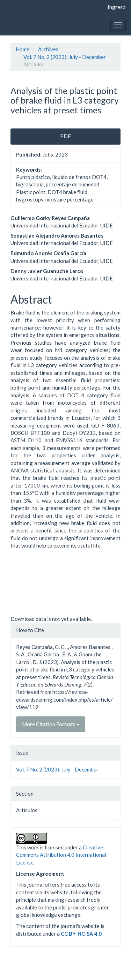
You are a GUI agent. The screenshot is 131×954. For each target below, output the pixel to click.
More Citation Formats (50, 724)
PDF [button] (65, 136)
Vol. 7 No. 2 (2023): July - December (64, 57)
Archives (48, 49)
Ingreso (117, 7)
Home (22, 49)
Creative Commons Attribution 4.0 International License (61, 855)
